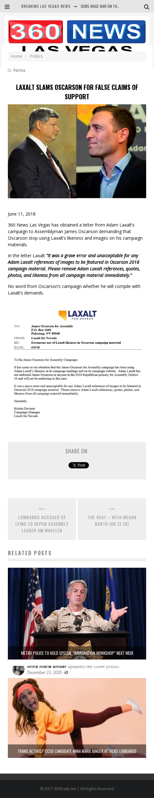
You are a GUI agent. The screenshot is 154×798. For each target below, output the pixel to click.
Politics (20, 70)
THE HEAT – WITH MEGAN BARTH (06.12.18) (112, 520)
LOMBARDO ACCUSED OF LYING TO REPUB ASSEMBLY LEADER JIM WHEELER (42, 524)
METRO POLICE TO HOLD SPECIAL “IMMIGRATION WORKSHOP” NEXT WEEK (77, 653)
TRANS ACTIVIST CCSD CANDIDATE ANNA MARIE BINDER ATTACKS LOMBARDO (77, 751)
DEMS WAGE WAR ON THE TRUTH (106, 6)
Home (16, 56)
